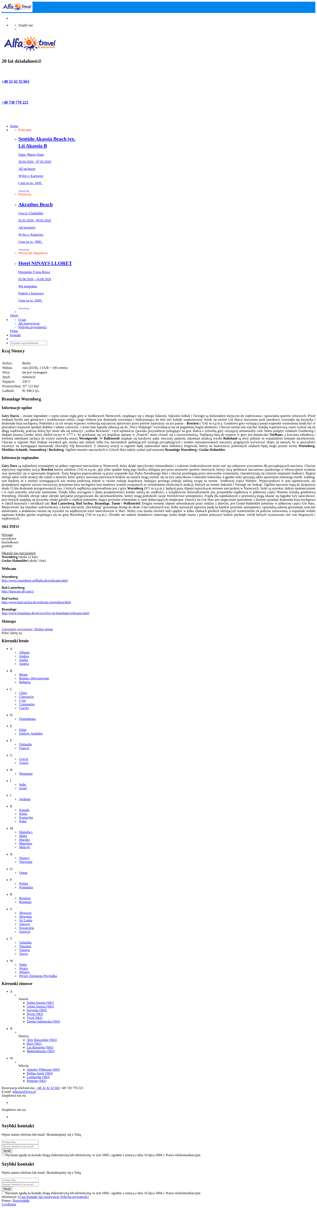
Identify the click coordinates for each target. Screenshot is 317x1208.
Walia (23, 964)
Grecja (23, 759)
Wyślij (7, 1150)
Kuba (22, 821)
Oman (23, 872)
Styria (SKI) (35, 1014)
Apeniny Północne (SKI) (43, 1069)
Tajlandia (25, 942)
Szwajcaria (26, 928)
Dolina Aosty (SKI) (40, 1073)
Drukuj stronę (43, 629)
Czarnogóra (27, 704)
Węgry (23, 968)
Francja (24, 748)
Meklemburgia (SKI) (41, 1051)
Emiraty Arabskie (31, 733)
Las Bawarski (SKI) (40, 1047)
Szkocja (24, 924)
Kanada (24, 810)
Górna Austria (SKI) (40, 1006)
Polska (23, 883)
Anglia (23, 660)
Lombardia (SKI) (38, 1077)
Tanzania (25, 946)
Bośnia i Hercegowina (34, 678)
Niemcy (24, 858)
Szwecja (24, 931)
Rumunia (25, 902)
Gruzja (23, 763)
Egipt (22, 729)
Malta (23, 836)
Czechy (24, 708)
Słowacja (25, 913)
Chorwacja (26, 696)
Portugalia (26, 887)
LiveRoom (9, 1204)
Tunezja (24, 950)
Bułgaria (25, 682)
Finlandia (25, 744)
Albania (24, 652)
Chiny (23, 693)
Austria (24, 663)
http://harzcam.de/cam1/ (18, 591)
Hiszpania (26, 773)
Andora (24, 656)
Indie (22, 784)
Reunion (24, 898)
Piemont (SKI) (36, 1081)
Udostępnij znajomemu (17, 629)
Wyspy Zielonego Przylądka (38, 976)
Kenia (23, 814)
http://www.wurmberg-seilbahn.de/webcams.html (35, 580)
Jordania (24, 799)
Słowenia (25, 916)
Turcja (23, 954)
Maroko (24, 839)
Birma (23, 674)
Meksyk (24, 847)
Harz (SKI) (34, 1043)
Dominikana (27, 719)
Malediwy (26, 832)
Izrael (23, 788)
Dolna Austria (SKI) (40, 1002)
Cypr (22, 700)
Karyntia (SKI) (37, 1010)
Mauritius (25, 843)
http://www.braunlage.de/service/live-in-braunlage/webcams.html (45, 613)
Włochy (24, 972)
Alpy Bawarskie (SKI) (42, 1040)
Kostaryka (26, 817)
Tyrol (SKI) (34, 1017)
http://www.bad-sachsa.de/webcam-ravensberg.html (36, 602)
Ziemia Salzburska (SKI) (43, 1021)
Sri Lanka (25, 920)
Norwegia (25, 862)
